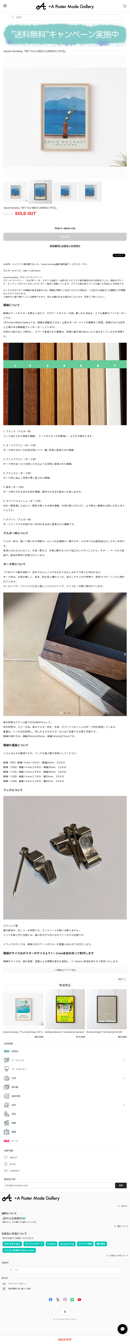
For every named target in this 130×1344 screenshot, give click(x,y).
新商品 (15, 1051)
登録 (121, 1185)
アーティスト (18, 1060)
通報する (122, 979)
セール (15, 1141)
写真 (14, 1078)
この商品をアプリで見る (65, 970)
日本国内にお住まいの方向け (65, 246)
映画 (14, 1123)
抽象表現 (16, 1096)
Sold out (65, 236)
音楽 (14, 1114)
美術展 (15, 1087)
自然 (14, 1105)
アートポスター (19, 1069)
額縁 (14, 1132)
